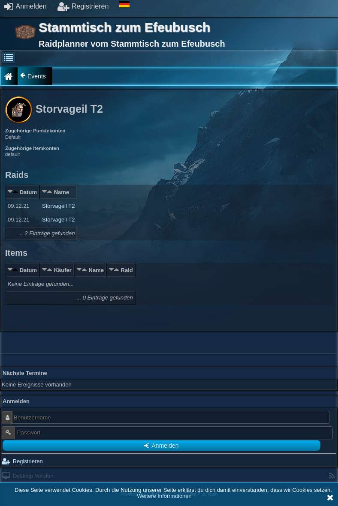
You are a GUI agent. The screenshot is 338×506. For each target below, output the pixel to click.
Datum (28, 192)
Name (61, 192)
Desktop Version (27, 476)
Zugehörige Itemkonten (32, 148)
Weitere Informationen (164, 496)
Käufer (63, 270)
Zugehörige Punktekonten (35, 130)
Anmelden (25, 6)
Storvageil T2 (58, 206)
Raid (127, 270)
